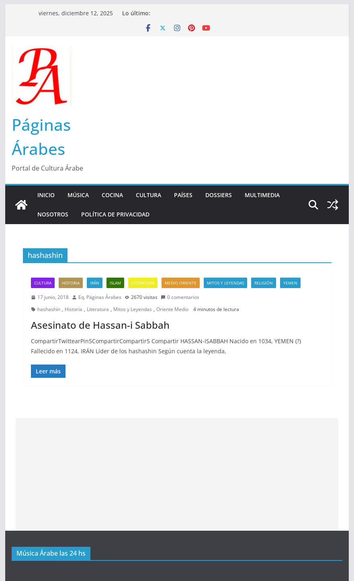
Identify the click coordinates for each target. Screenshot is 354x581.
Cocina (112, 195)
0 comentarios (180, 297)
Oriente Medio (172, 309)
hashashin (48, 309)
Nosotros (52, 214)
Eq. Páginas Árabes (99, 297)
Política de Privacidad (115, 214)
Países (183, 195)
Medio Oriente (180, 283)
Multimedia (262, 195)
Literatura (142, 283)
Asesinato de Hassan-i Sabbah (100, 325)
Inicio (46, 195)
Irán (94, 283)
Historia (71, 283)
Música (78, 195)
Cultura (148, 195)
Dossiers (218, 195)
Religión (263, 283)
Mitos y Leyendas (225, 283)
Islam (115, 283)
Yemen (290, 283)
